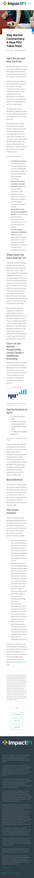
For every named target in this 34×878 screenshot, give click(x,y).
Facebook (17, 714)
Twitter (17, 721)
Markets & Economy (20, 50)
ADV (3, 867)
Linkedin (17, 727)
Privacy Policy (8, 867)
